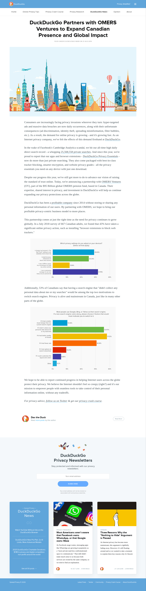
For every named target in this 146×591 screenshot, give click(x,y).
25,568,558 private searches (76, 151)
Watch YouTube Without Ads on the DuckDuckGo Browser (29, 531)
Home (13, 12)
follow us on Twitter (56, 400)
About (129, 12)
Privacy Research (77, 12)
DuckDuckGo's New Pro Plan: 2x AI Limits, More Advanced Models (29, 540)
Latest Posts (82, 582)
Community (99, 582)
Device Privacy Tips (31, 12)
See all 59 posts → (29, 569)
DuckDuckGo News (98, 12)
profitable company (62, 202)
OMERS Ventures (111, 181)
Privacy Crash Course (54, 12)
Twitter (90, 582)
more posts (40, 420)
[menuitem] (13, 12)
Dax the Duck (38, 417)
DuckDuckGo (112, 139)
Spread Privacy (15, 582)
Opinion (117, 12)
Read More (118, 419)
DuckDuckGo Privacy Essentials (100, 156)
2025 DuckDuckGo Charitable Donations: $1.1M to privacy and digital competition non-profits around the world (29, 551)
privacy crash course (90, 400)
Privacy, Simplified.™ (124, 4)
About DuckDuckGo (129, 582)
